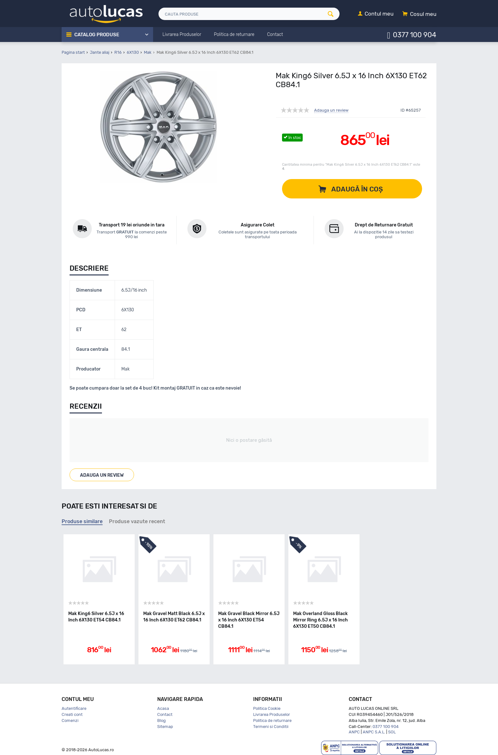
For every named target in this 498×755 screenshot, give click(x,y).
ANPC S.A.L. (374, 732)
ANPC (354, 732)
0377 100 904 (414, 34)
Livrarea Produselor (271, 714)
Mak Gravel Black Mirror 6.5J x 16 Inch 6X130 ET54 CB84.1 (248, 620)
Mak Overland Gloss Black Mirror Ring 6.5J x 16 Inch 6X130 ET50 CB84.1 (320, 620)
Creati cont (72, 714)
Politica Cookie (266, 708)
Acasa (163, 708)
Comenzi (70, 720)
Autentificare (74, 708)
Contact (164, 714)
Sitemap (165, 726)
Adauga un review (331, 110)
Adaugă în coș (357, 189)
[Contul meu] (376, 14)
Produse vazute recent (137, 521)
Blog (161, 720)
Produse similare (82, 521)
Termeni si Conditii (270, 726)
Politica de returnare (272, 720)
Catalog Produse (96, 35)
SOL (392, 732)
